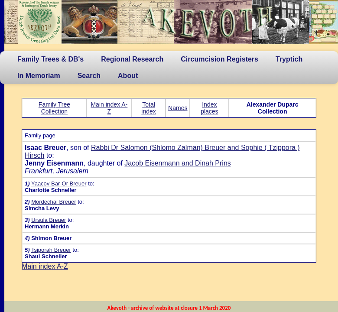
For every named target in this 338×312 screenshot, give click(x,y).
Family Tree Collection (54, 108)
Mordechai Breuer (53, 201)
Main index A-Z (109, 108)
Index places (209, 108)
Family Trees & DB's (50, 59)
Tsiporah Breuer (51, 250)
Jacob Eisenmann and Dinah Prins (177, 163)
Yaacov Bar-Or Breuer (59, 183)
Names (177, 107)
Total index (148, 108)
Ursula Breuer (48, 220)
